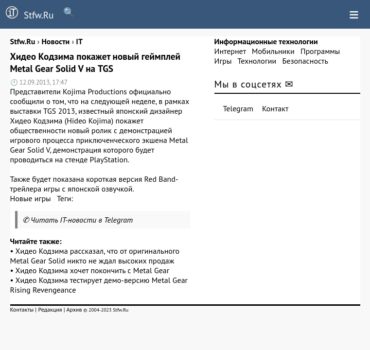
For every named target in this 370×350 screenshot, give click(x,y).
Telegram (238, 108)
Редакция (50, 309)
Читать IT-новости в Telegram (82, 220)
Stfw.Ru (26, 13)
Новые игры (30, 198)
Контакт (275, 108)
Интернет (230, 51)
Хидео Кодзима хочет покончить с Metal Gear (93, 270)
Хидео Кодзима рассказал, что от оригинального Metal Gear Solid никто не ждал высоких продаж (95, 255)
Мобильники (273, 51)
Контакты (22, 309)
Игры (223, 61)
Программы (320, 51)
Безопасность (305, 61)
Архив (74, 309)
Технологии (256, 61)
